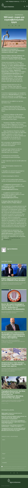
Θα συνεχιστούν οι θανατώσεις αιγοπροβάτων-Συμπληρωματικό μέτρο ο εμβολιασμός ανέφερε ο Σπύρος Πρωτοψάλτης (13, 335)
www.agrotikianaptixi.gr (14, 238)
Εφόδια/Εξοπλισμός (19, 14)
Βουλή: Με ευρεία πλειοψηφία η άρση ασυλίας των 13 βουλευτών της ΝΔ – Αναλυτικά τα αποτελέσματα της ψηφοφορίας (13, 306)
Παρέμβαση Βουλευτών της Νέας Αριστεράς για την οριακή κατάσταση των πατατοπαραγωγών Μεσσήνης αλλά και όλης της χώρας (13, 429)
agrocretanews (12, 249)
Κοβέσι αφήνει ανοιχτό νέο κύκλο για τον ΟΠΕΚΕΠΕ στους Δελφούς (13, 279)
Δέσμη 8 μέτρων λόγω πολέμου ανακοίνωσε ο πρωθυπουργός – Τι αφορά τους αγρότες (13, 364)
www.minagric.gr (7, 239)
